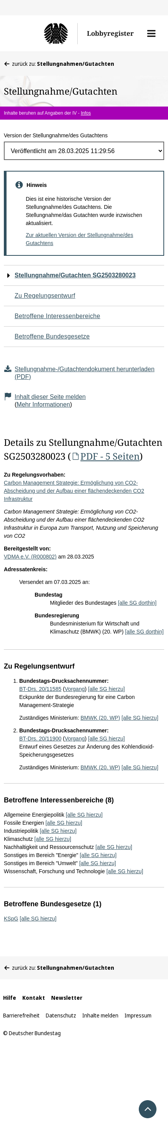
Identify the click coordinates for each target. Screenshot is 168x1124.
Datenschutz (61, 1015)
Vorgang (75, 689)
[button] (151, 33)
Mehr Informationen (43, 404)
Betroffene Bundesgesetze (52, 336)
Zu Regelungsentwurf (45, 295)
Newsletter (66, 997)
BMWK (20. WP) (100, 718)
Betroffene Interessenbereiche (57, 316)
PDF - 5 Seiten (105, 456)
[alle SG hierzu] (106, 689)
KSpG (11, 919)
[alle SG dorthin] (137, 603)
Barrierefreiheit (21, 1015)
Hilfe (9, 997)
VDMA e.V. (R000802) (30, 557)
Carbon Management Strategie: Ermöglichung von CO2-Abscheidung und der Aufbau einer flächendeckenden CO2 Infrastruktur (74, 491)
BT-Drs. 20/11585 (40, 689)
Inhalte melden (100, 1015)
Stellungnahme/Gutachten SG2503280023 (75, 275)
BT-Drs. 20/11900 (40, 738)
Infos (86, 113)
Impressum (138, 1015)
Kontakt (33, 997)
